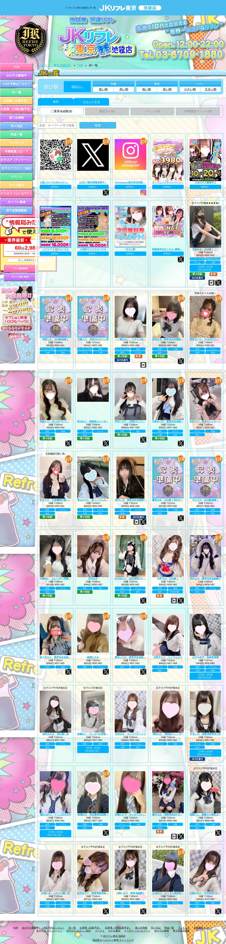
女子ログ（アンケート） (16, 159)
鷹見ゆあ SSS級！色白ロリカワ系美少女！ (176, 500)
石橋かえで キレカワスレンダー (132, 814)
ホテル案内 (16, 185)
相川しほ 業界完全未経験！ (130, 500)
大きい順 (210, 89)
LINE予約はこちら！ (16, 83)
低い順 (103, 89)
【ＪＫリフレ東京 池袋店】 (54, 65)
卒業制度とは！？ (16, 151)
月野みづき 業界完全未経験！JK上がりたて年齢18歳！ (182, 421)
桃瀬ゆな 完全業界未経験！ (93, 814)
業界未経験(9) (61, 111)
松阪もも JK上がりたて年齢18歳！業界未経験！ (66, 421)
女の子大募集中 (16, 75)
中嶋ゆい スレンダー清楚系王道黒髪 (60, 578)
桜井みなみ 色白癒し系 (55, 734)
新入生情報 (16, 117)
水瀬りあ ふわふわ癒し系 (55, 893)
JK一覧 (16, 92)
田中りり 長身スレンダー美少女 (207, 421)
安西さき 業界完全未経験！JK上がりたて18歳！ (179, 339)
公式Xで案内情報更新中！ (93, 182)
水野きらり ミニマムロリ (168, 657)
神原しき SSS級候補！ (55, 339)
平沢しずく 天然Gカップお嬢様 (132, 421)
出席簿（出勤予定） (16, 100)
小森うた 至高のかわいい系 (93, 339)
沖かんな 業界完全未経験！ (205, 578)
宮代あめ (93, 578)
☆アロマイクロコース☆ (55, 249)
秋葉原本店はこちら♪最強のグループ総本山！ (176, 249)
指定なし (77, 86)
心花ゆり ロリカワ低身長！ (168, 893)
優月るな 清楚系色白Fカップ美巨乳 (172, 814)
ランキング (16, 143)
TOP (17, 67)
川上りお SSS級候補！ (205, 500)
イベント (16, 176)
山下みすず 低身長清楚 (205, 657)
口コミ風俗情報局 (20, 268)
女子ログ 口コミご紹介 (16, 168)
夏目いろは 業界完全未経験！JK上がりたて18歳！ (143, 657)
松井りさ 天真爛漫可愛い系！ (56, 500)
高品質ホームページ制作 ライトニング (113, 940)
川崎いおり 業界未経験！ (130, 893)
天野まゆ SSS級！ (168, 578)
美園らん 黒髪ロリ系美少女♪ (206, 814)
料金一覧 (16, 134)
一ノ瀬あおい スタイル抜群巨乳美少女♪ (137, 339)
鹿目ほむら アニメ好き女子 (55, 814)
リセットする (91, 101)
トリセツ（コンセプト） (16, 193)
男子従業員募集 (16, 210)
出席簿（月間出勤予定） (16, 109)
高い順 (123, 89)
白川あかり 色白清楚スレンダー (132, 578)
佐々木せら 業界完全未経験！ (56, 657)
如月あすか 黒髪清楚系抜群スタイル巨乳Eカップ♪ (104, 893)
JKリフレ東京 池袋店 (20, 277)
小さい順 (190, 89)
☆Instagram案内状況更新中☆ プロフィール (139, 182)
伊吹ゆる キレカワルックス (130, 734)
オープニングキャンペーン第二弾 (170, 182)
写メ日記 (16, 126)
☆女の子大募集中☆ (205, 182)
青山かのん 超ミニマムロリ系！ (95, 500)
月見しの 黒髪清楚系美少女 (205, 734)
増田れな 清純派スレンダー (168, 734)
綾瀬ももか (93, 657)
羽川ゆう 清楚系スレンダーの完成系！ (98, 421)
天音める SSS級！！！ (205, 249)
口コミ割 (130, 249)
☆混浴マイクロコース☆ (93, 249)
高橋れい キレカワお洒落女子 (94, 734)
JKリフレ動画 (16, 202)
